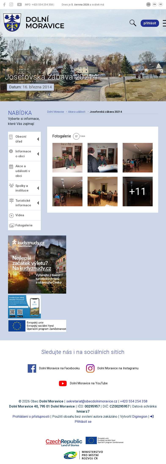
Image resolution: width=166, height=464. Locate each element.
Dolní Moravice (55, 111)
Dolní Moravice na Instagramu (112, 368)
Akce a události (76, 111)
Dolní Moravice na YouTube (83, 383)
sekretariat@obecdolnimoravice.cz (91, 401)
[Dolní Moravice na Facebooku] (4, 4)
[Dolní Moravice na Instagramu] (11, 4)
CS (148, 4)
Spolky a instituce (19, 188)
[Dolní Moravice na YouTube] (19, 4)
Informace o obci (20, 153)
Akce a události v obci (19, 171)
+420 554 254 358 (133, 401)
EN (154, 4)
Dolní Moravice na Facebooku (54, 368)
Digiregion (139, 417)
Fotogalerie (21, 225)
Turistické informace (20, 202)
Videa (16, 215)
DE (160, 4)
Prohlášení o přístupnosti (30, 417)
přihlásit (150, 23)
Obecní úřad (17, 139)
